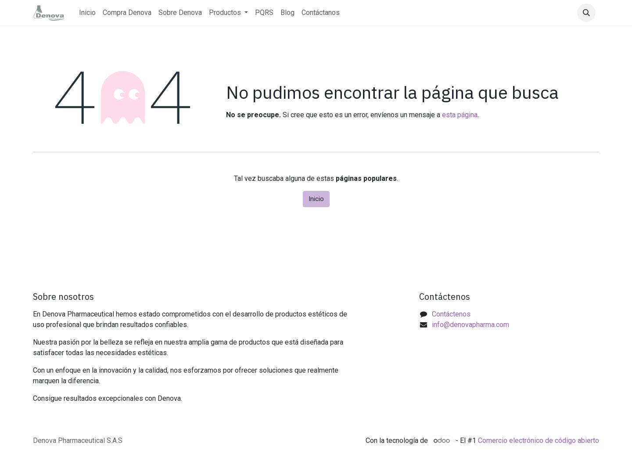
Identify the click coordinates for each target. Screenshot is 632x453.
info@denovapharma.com (470, 324)
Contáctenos (451, 314)
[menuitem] (87, 13)
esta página (460, 115)
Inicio (316, 199)
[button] (586, 13)
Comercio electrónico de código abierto (538, 440)
